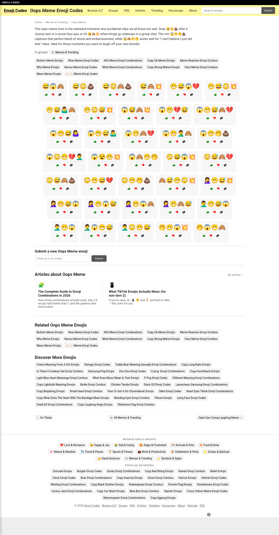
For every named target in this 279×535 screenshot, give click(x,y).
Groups (113, 10)
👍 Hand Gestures (108, 458)
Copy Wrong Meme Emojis (163, 67)
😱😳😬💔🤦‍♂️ (64, 156)
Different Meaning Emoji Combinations (196, 377)
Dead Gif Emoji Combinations (55, 404)
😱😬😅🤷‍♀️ (64, 133)
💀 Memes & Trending (64, 52)
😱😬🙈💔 (139, 133)
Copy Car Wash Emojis (111, 491)
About (193, 10)
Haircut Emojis (187, 477)
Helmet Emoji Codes (213, 477)
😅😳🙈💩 (117, 86)
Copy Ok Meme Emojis (161, 60)
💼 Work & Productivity (152, 451)
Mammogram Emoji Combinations (124, 497)
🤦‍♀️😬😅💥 (218, 180)
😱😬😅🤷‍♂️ (102, 133)
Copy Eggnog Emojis (163, 497)
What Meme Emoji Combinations (122, 67)
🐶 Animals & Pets (182, 445)
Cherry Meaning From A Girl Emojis (58, 364)
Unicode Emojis (62, 471)
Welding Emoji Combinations (68, 484)
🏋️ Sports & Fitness (120, 451)
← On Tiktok (44, 417)
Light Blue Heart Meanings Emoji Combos (62, 377)
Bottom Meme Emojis (50, 60)
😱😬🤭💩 (215, 133)
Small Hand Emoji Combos (86, 391)
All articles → (236, 275)
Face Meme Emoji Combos (201, 67)
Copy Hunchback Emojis (205, 371)
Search (268, 10)
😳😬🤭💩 (136, 180)
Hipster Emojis (173, 491)
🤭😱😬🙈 (211, 227)
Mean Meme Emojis (49, 73)
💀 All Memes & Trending (125, 417)
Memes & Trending (57, 22)
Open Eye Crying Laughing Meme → (220, 417)
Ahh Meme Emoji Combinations (123, 60)
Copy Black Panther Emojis (107, 484)
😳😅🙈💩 (61, 180)
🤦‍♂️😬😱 (64, 227)
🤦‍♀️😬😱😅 (102, 203)
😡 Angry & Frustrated (152, 445)
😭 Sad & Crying (124, 445)
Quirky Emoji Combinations (123, 471)
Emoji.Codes (92, 505)
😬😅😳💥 (222, 86)
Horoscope (176, 10)
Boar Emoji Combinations (96, 477)
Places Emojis (163, 397)
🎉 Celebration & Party (185, 451)
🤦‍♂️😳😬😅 (136, 227)
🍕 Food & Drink (209, 445)
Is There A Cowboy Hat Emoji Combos (60, 371)
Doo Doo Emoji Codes (132, 371)
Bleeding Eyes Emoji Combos (132, 397)
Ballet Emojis (218, 471)
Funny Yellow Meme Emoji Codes (207, 491)
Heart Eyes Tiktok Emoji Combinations (209, 391)
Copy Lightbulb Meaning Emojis (56, 384)
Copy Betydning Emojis (51, 391)
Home (38, 22)
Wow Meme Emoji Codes (83, 60)
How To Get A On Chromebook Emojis (131, 391)
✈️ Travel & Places (92, 451)
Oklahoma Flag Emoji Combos (136, 404)
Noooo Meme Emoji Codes (80, 67)
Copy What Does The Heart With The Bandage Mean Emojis (73, 397)
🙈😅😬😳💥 (177, 180)
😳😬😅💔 (98, 180)
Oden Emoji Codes (170, 391)
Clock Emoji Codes (64, 477)
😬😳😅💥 (98, 109)
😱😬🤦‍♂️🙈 (177, 133)
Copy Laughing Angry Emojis (95, 404)
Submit (99, 258)
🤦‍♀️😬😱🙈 (139, 203)
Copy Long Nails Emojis (195, 364)
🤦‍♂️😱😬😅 (98, 227)
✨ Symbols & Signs (169, 458)
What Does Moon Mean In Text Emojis (116, 377)
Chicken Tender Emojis (125, 384)
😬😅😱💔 (185, 86)
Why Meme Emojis (48, 67)
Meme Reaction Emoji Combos (199, 60)
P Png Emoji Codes (155, 377)
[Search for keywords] (231, 10)
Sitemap (192, 505)
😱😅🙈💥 (136, 109)
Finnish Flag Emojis (180, 484)
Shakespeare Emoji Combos (146, 484)
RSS (202, 505)
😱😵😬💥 (106, 156)
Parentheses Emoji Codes (212, 484)
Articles (140, 10)
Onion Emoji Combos (160, 477)
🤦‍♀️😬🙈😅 (177, 203)
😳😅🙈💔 (218, 156)
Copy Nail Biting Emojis (159, 471)
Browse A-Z (95, 10)
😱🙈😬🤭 (143, 156)
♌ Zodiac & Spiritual (216, 451)
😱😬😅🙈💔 (214, 109)
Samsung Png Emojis (101, 371)
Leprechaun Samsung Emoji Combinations (202, 384)
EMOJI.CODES (11, 2)
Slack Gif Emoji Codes (157, 384)
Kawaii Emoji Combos (192, 471)
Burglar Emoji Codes (89, 471)
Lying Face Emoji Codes (191, 397)
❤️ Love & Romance (72, 445)
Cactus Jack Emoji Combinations (72, 491)
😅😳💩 (83, 86)
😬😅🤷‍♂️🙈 (61, 109)
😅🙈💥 (151, 86)
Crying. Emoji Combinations (168, 371)
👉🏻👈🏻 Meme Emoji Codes (82, 73)
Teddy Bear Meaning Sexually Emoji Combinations (145, 364)
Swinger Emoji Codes (97, 364)
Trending (157, 10)
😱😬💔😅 (173, 109)
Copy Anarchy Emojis (130, 477)
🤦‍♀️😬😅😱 (64, 203)
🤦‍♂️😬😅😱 (215, 203)
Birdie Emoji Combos (93, 384)
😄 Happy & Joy (99, 445)
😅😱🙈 (53, 86)
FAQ (126, 10)
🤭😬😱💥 (173, 227)
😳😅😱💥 (181, 156)
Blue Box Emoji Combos (144, 491)
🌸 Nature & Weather (62, 451)
